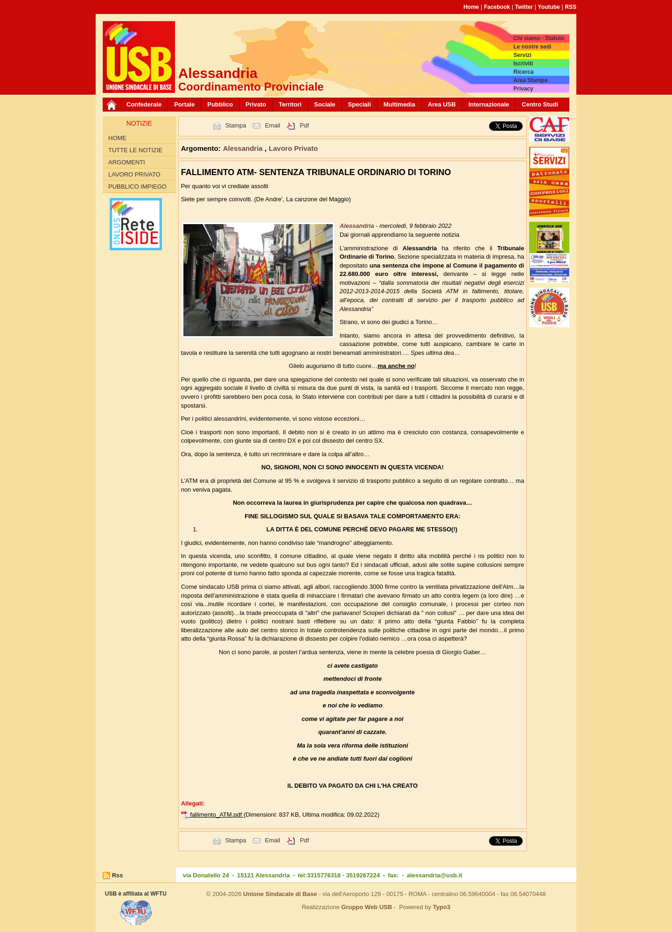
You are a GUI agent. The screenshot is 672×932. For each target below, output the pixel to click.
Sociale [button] (325, 104)
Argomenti (126, 162)
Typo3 (441, 907)
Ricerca (523, 72)
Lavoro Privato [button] (293, 148)
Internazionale (489, 104)
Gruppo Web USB (366, 907)
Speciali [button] (359, 104)
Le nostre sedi (532, 46)
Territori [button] (290, 104)
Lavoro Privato (134, 174)
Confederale (143, 104)
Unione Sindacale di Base (280, 893)
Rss (117, 875)
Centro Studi (540, 104)
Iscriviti (523, 63)
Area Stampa (530, 80)
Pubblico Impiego (137, 186)
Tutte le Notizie (135, 150)
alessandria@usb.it (434, 875)
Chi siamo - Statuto (538, 38)
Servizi (522, 55)
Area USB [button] (442, 104)
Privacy (523, 88)
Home (471, 7)
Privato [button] (255, 104)
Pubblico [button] (220, 104)
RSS (570, 7)
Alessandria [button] (244, 148)
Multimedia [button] (399, 104)
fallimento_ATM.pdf (217, 814)
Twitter (524, 7)
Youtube (549, 7)
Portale (184, 104)
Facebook (497, 7)
